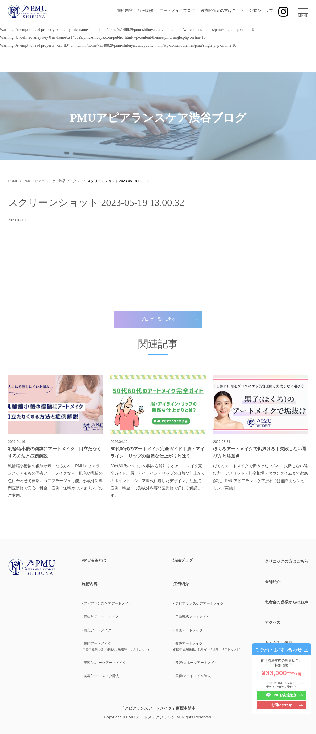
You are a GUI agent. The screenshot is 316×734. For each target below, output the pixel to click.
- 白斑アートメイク (97, 630)
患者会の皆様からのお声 (286, 602)
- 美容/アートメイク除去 (100, 676)
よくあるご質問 (278, 643)
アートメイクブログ (177, 10)
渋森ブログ (183, 560)
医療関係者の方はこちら (222, 10)
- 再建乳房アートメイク (100, 617)
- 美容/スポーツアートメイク (104, 663)
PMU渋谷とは (94, 560)
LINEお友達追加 (281, 695)
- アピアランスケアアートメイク (107, 603)
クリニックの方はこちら (286, 561)
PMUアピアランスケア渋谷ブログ (50, 181)
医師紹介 (272, 582)
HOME (13, 181)
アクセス (272, 622)
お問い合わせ (281, 705)
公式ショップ (261, 10)
